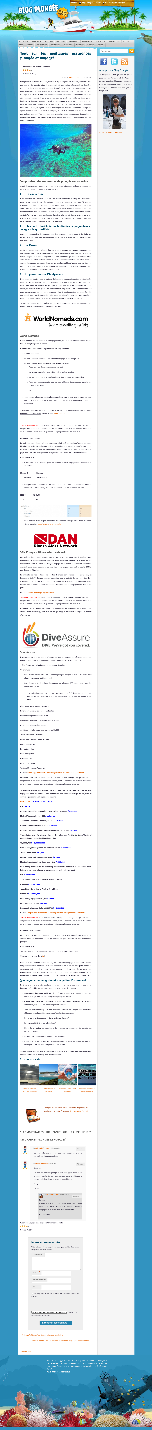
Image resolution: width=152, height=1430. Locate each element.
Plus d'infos (52, 1375)
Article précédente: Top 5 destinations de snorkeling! (41, 1338)
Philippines (73, 42)
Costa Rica (55, 45)
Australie (100, 42)
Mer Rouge (87, 42)
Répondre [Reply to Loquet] (80, 1164)
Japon (101, 45)
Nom (36, 1275)
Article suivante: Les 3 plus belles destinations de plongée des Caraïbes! (61, 1343)
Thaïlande (36, 42)
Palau (126, 42)
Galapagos (41, 45)
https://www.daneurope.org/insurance (39, 593)
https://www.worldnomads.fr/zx (49, 524)
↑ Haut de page (26, 1354)
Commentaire (38, 1254)
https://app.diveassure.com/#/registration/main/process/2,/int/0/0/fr (56, 913)
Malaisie (49, 42)
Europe (90, 45)
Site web (36, 1290)
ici (43, 956)
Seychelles (114, 42)
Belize (30, 45)
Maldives (60, 42)
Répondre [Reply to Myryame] (77, 1196)
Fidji (21, 45)
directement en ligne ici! (79, 1111)
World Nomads (59, 414)
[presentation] (47, 1307)
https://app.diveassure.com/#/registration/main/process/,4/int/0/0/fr (55, 773)
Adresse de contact (39, 1282)
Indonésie (23, 42)
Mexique (80, 45)
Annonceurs (64, 1375)
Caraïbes (68, 45)
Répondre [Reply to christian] (80, 1149)
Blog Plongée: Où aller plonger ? (44, 11)
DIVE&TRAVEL (26, 802)
